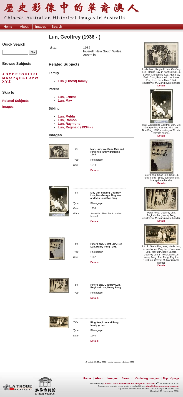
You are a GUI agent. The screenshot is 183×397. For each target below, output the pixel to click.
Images (40, 26)
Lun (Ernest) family (72, 81)
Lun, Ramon (67, 120)
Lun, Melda (66, 116)
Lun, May (65, 100)
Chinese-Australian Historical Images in (129, 383)
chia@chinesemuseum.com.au (162, 386)
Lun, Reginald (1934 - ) (75, 127)
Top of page (171, 378)
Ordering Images (147, 378)
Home (8, 26)
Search (57, 26)
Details (161, 85)
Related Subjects (15, 101)
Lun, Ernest (67, 97)
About (24, 26)
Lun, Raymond (69, 123)
